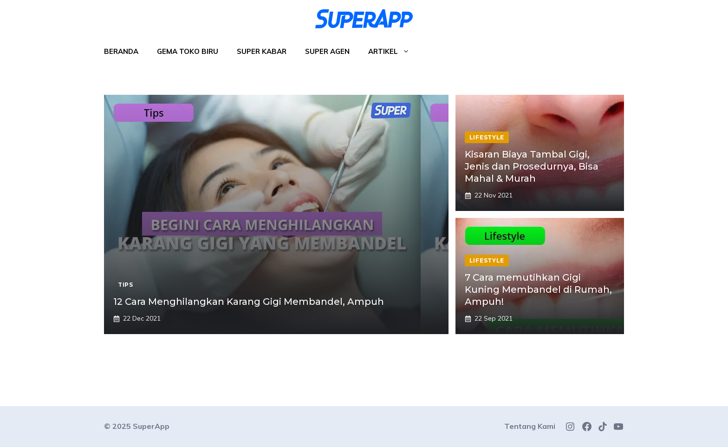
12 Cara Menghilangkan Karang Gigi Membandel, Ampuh (248, 301)
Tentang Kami (529, 426)
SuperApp (151, 426)
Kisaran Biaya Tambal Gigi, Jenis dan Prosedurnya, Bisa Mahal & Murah (531, 166)
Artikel (393, 52)
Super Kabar (261, 51)
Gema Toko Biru (187, 51)
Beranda (121, 51)
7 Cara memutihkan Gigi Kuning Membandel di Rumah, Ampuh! (538, 289)
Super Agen (327, 51)
